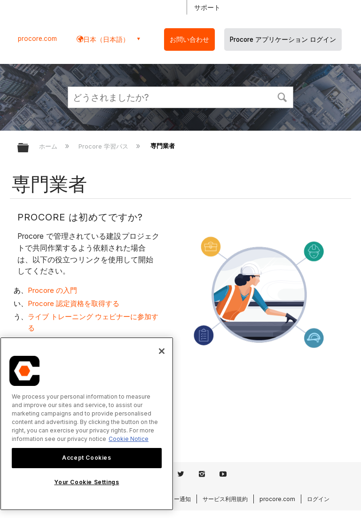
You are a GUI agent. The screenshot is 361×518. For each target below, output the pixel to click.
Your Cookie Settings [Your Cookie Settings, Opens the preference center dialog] (86, 482)
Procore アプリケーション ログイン (283, 39)
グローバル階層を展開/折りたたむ (29, 148)
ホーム (49, 146)
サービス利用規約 (225, 498)
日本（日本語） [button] (106, 39)
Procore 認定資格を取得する (73, 303)
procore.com (37, 38)
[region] (86, 423)
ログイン (318, 498)
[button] (282, 96)
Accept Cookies (86, 457)
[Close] (161, 351)
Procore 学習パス (104, 146)
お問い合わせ (189, 39)
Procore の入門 (52, 290)
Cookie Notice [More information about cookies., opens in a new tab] (129, 438)
